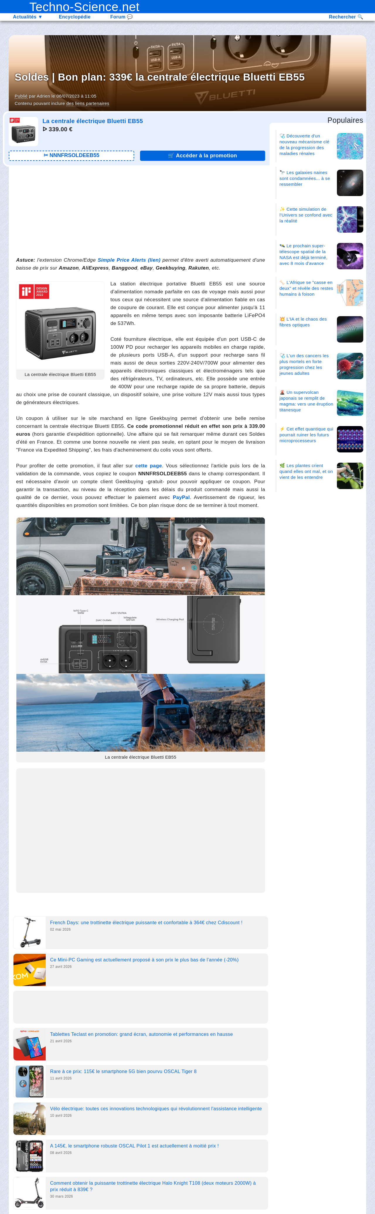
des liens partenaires (87, 103)
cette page (148, 466)
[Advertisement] (140, 211)
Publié (21, 95)
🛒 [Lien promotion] (202, 156)
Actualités (28, 16)
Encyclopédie (75, 16)
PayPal (181, 497)
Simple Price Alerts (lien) (129, 260)
